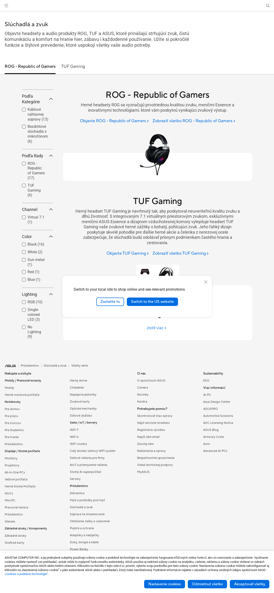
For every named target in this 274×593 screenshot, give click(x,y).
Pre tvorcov (13, 457)
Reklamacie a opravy (151, 485)
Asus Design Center (216, 436)
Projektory (12, 499)
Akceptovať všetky (249, 584)
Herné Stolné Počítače (20, 520)
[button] (6, 6)
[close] (206, 282)
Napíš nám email (148, 471)
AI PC (207, 429)
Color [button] (37, 270)
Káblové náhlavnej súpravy (38, 148)
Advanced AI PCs (215, 485)
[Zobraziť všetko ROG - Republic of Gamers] (194, 121)
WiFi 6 (74, 471)
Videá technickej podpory (155, 499)
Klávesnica (77, 527)
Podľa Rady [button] (37, 189)
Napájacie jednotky (83, 429)
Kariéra (142, 436)
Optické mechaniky (83, 443)
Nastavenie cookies (164, 584)
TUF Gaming (34, 224)
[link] (137, 5)
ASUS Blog (211, 464)
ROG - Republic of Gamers (36, 204)
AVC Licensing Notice (218, 457)
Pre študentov (14, 464)
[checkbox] (35, 205)
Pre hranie (12, 471)
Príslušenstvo (14, 478)
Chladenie (77, 422)
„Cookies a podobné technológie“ (26, 574)
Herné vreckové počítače (22, 429)
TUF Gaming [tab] (73, 66)
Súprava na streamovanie (87, 548)
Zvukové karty (80, 436)
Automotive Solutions (218, 450)
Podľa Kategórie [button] (37, 133)
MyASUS (143, 506)
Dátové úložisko (81, 450)
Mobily (9, 422)
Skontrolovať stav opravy (154, 450)
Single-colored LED (34, 349)
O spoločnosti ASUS (151, 415)
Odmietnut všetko (207, 584)
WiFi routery (78, 478)
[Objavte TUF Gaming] (128, 253)
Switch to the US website (152, 301)
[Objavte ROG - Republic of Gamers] (114, 121)
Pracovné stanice (16, 541)
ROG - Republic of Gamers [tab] (30, 66)
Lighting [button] (37, 328)
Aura (206, 478)
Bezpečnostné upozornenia (155, 492)
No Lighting (34, 366)
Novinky (143, 429)
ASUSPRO (210, 443)
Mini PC (10, 534)
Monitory (11, 492)
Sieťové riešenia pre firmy (87, 492)
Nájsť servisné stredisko (153, 457)
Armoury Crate (213, 471)
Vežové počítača (16, 513)
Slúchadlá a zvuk (81, 541)
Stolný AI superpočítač (85, 506)
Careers (142, 422)
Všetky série (79, 400)
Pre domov (12, 443)
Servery (75, 513)
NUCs (9, 527)
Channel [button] (37, 243)
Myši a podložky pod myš (87, 534)
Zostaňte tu (110, 301)
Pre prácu (11, 450)
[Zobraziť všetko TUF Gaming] (181, 253)
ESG (206, 415)
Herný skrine (78, 415)
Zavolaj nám (145, 478)
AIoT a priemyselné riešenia (88, 499)
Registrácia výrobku (151, 464)
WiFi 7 (74, 464)
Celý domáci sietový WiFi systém (92, 485)
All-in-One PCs (15, 506)
